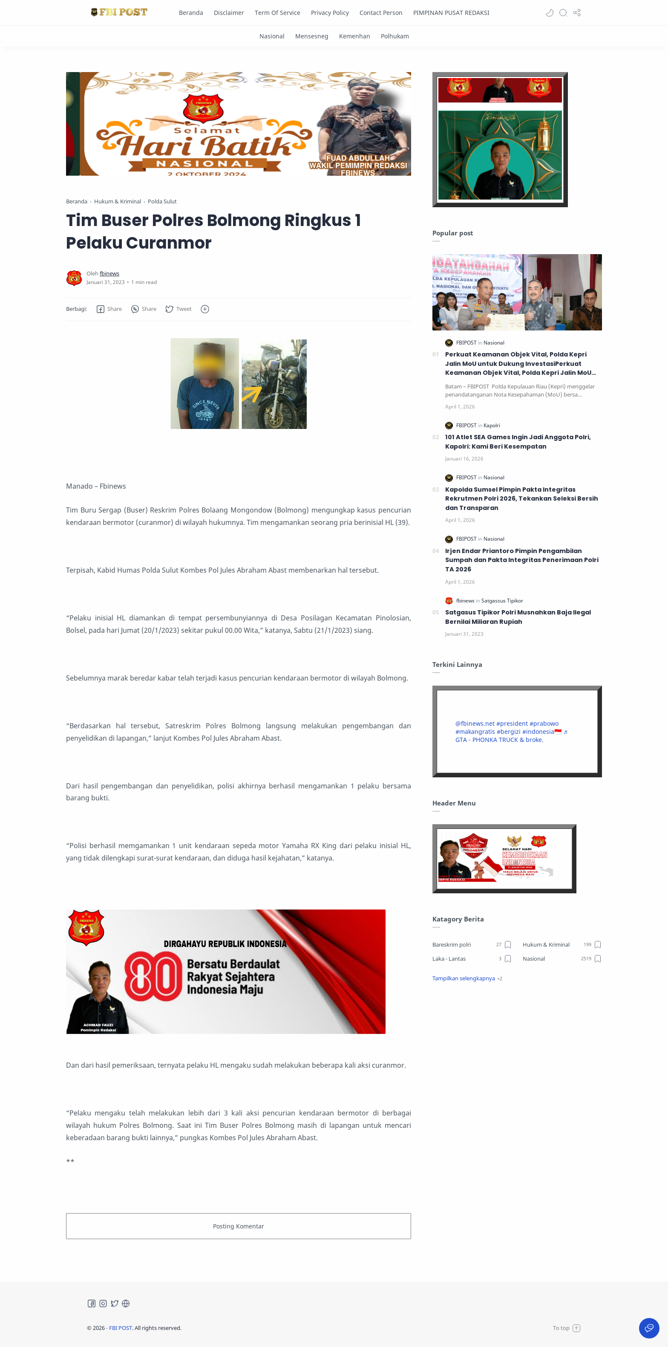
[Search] (563, 13)
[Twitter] (114, 1303)
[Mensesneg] (311, 36)
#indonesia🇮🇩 (541, 731)
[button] (549, 13)
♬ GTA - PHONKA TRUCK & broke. (511, 735)
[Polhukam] (395, 36)
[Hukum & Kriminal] (562, 944)
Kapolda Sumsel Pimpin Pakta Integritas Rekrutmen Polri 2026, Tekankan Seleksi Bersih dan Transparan (521, 498)
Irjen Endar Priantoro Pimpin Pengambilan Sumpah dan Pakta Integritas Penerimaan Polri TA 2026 (522, 560)
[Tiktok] (125, 1303)
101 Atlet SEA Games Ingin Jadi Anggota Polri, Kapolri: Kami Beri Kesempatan (518, 442)
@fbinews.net (475, 723)
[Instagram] (103, 1303)
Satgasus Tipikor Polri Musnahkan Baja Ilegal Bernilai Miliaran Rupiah (518, 617)
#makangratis (475, 731)
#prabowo (544, 723)
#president (512, 723)
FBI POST (120, 1328)
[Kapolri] (492, 425)
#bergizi (509, 731)
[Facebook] (91, 1303)
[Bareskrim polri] (472, 944)
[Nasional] (272, 36)
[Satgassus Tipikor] (502, 600)
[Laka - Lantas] (472, 958)
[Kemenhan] (354, 36)
